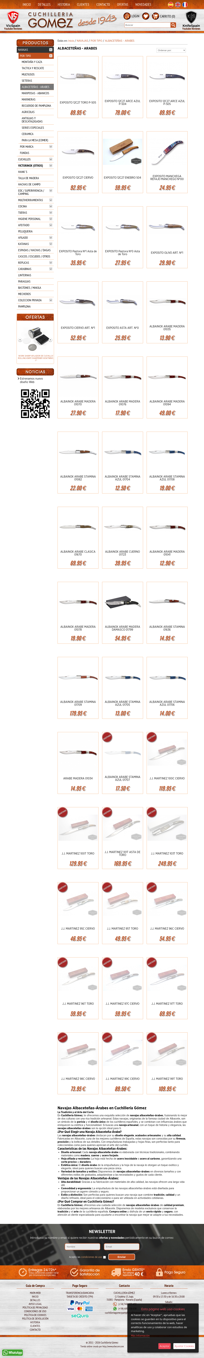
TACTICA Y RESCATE (33, 68)
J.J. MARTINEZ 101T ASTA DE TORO (122, 853)
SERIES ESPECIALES (33, 128)
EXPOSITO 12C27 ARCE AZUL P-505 (167, 102)
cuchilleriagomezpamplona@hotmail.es (124, 1312)
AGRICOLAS (28, 112)
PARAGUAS (24, 281)
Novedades (143, 4)
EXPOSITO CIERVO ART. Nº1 (78, 327)
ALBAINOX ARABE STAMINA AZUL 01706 (167, 703)
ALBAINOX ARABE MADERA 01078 (78, 628)
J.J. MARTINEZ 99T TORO (167, 1078)
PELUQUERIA (25, 231)
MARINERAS (28, 99)
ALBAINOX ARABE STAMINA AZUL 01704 (122, 478)
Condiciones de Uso (35, 1311)
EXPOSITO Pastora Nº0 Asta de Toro (122, 253)
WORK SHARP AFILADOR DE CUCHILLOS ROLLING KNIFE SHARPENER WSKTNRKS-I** (35, 358)
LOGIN (135, 16)
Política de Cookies (35, 1315)
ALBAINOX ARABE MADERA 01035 (167, 328)
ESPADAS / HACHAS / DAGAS (34, 250)
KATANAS (35, 244)
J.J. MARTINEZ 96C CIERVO (167, 928)
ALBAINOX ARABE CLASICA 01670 (77, 553)
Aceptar (164, 1346)
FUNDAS (24, 153)
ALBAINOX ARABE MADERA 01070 (78, 403)
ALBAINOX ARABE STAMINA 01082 (78, 478)
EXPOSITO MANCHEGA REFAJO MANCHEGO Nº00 (167, 178)
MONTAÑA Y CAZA (32, 62)
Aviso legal (35, 1304)
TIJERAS (35, 212)
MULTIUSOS (28, 74)
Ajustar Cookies (184, 1346)
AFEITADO (35, 225)
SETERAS (27, 80)
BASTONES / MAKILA (29, 288)
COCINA (35, 206)
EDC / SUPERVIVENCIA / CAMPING (35, 192)
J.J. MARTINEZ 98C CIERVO (78, 1078)
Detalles (44, 4)
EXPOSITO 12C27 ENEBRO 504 (122, 177)
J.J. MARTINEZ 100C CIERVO (167, 778)
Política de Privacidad (35, 1307)
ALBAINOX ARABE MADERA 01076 (122, 403)
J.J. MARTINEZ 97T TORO (167, 1003)
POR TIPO (36, 56)
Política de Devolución (35, 1318)
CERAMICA (27, 134)
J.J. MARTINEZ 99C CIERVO (123, 1078)
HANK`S (22, 172)
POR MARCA (36, 146)
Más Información (140, 1335)
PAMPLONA (24, 306)
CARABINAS (35, 269)
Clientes (83, 4)
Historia (64, 4)
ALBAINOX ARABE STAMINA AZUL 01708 (167, 478)
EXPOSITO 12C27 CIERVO (78, 177)
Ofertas (122, 4)
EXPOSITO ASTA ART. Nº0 (122, 327)
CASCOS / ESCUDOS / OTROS (34, 256)
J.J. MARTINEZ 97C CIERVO (122, 1003)
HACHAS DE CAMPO (29, 184)
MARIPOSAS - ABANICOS (35, 93)
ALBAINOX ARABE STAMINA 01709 (78, 703)
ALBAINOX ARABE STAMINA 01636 (167, 628)
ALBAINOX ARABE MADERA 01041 (167, 553)
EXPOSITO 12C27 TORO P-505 (78, 102)
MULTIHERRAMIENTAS (35, 200)
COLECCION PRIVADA (35, 300)
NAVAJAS (35, 50)
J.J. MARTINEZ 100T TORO (78, 853)
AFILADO (35, 237)
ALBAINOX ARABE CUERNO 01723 (122, 553)
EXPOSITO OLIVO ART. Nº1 (167, 252)
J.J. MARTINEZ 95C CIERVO (78, 928)
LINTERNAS (24, 275)
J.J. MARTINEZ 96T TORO (78, 1003)
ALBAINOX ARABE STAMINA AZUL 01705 (122, 703)
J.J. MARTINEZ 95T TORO (122, 928)
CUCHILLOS (35, 159)
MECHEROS (24, 294)
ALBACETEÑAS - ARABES (35, 87)
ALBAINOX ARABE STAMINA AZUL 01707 (122, 778)
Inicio (27, 4)
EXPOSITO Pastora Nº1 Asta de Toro (78, 253)
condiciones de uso (91, 1257)
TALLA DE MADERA (28, 178)
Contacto (103, 4)
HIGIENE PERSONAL (35, 219)
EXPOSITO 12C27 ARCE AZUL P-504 (122, 102)
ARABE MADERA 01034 (78, 778)
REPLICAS (35, 263)
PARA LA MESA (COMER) (35, 140)
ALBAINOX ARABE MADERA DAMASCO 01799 (122, 628)
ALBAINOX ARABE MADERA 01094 (167, 403)
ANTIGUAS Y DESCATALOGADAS (32, 119)
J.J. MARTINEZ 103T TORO (167, 853)
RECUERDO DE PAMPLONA (36, 106)
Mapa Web (35, 1293)
